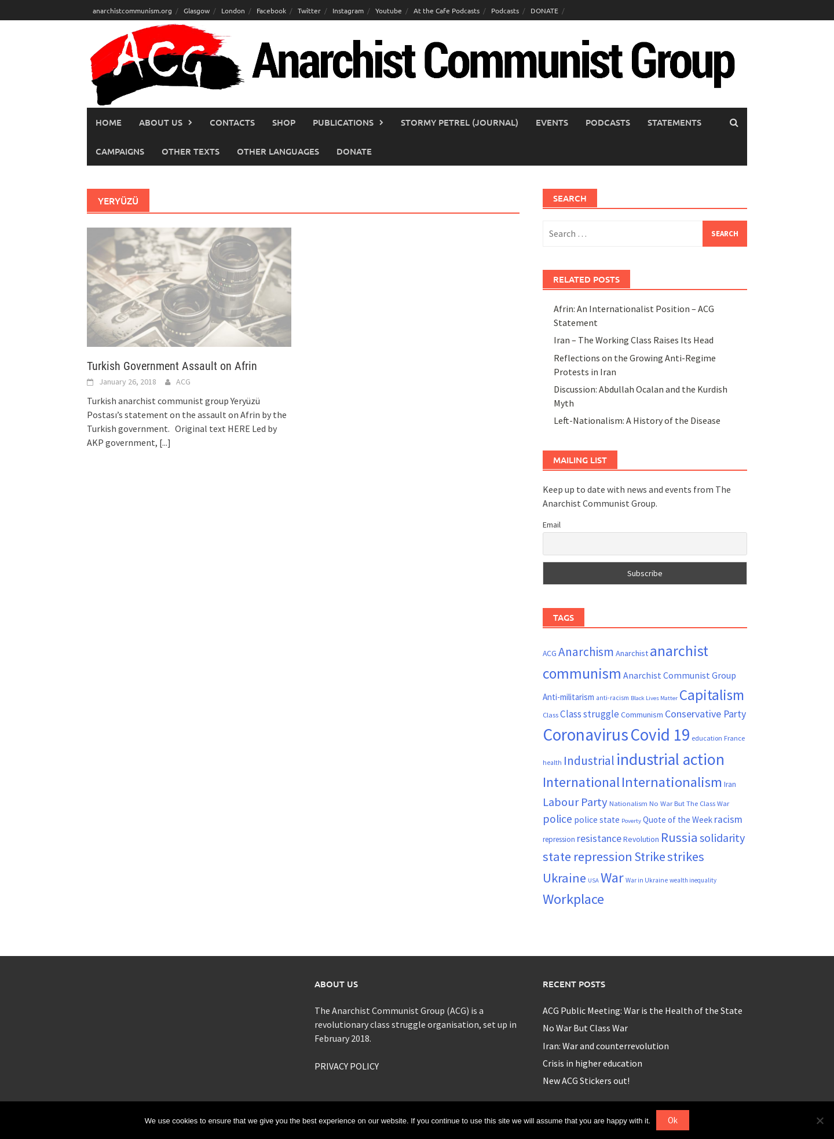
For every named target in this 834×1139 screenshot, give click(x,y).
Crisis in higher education (592, 1063)
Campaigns (120, 151)
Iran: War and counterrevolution (606, 1046)
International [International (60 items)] (581, 782)
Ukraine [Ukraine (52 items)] (564, 878)
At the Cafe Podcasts (447, 10)
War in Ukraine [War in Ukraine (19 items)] (647, 880)
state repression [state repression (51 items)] (587, 856)
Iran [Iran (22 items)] (730, 784)
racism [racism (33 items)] (728, 819)
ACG (183, 381)
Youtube (388, 10)
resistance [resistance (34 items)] (599, 838)
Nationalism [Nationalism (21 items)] (628, 803)
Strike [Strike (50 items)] (649, 856)
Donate (354, 151)
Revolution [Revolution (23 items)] (641, 839)
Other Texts (191, 151)
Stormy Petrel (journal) (459, 122)
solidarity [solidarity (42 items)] (722, 837)
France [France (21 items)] (734, 737)
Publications (343, 122)
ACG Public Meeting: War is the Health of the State (642, 1010)
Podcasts (505, 10)
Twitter (309, 10)
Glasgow (197, 10)
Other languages (278, 151)
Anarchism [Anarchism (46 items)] (586, 652)
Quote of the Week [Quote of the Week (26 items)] (677, 819)
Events (552, 122)
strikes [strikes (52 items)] (685, 856)
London (233, 10)
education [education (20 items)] (707, 738)
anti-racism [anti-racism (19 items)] (612, 698)
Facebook (271, 10)
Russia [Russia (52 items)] (679, 837)
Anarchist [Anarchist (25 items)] (632, 653)
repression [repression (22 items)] (559, 839)
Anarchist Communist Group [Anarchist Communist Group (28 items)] (679, 675)
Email (552, 524)
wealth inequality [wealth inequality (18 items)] (693, 880)
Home (109, 122)
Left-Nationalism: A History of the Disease (637, 420)
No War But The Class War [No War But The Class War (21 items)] (689, 803)
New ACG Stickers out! (586, 1080)
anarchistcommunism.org (132, 10)
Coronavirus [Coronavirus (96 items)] (585, 734)
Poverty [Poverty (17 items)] (631, 821)
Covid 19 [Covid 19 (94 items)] (660, 734)
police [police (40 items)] (557, 819)
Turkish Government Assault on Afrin (172, 366)
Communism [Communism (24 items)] (642, 714)
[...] (165, 442)
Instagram (348, 10)
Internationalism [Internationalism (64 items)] (671, 782)
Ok (673, 1120)
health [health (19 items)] (552, 763)
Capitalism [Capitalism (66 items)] (711, 695)
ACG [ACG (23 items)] (550, 653)
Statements (674, 122)
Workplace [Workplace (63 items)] (573, 899)
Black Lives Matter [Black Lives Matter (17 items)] (654, 698)
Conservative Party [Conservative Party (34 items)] (705, 713)
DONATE (544, 10)
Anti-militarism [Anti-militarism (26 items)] (568, 696)
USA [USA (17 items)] (593, 880)
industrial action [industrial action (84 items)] (670, 759)
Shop (283, 122)
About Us (160, 122)
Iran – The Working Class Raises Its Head (634, 340)
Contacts (232, 122)
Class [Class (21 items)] (550, 714)
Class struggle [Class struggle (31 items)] (589, 714)
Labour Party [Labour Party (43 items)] (575, 802)
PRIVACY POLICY (346, 1066)
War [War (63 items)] (612, 878)
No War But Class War (585, 1028)
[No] (819, 1120)
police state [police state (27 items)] (597, 819)
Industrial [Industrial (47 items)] (589, 760)
